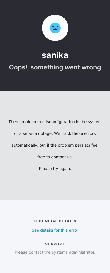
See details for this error (55, 230)
